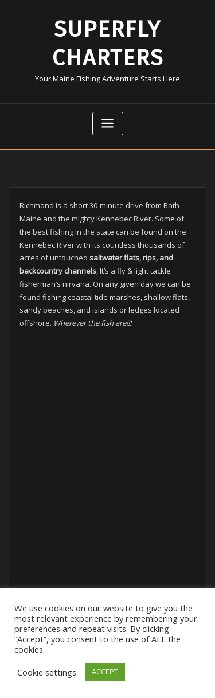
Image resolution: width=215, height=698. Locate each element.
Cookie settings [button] (46, 672)
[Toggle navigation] (107, 123)
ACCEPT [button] (105, 671)
